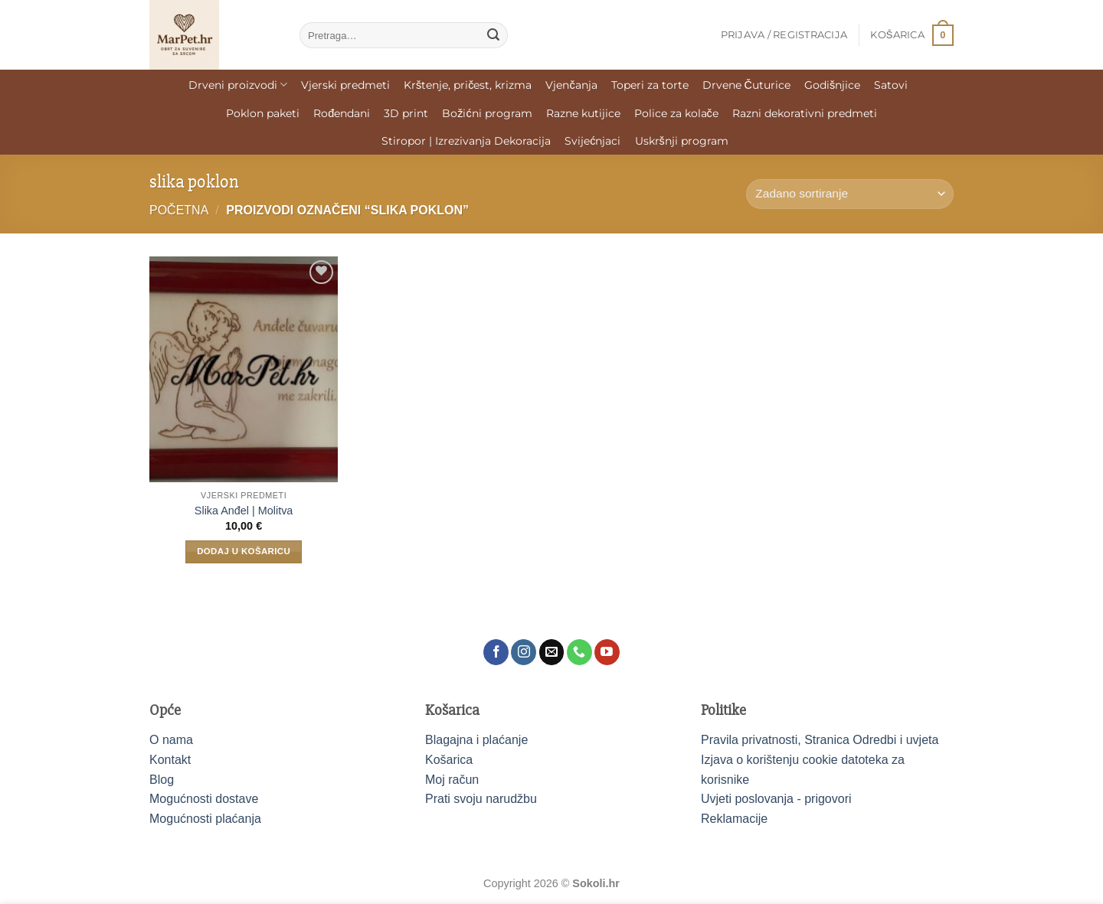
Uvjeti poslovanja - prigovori (776, 798)
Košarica (449, 759)
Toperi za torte (650, 85)
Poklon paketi (262, 113)
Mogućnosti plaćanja (205, 818)
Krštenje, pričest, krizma (468, 85)
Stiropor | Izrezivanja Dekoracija (466, 141)
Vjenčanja (571, 85)
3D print (406, 113)
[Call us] (579, 652)
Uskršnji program (681, 141)
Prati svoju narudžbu (481, 798)
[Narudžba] (850, 194)
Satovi (891, 85)
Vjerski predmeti (345, 85)
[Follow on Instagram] (523, 652)
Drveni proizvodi (237, 84)
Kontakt (170, 759)
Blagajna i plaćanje (476, 739)
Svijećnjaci (592, 141)
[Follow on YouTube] (607, 652)
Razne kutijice (583, 113)
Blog (161, 779)
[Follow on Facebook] (496, 652)
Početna (178, 210)
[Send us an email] (552, 652)
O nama (171, 739)
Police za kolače (676, 113)
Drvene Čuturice (746, 85)
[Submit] (494, 35)
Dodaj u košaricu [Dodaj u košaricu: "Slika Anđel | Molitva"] (243, 551)
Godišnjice (832, 85)
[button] (784, 35)
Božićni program (487, 113)
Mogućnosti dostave (203, 798)
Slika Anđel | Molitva (244, 510)
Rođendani (341, 113)
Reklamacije (734, 818)
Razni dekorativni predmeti (804, 113)
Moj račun (452, 779)
